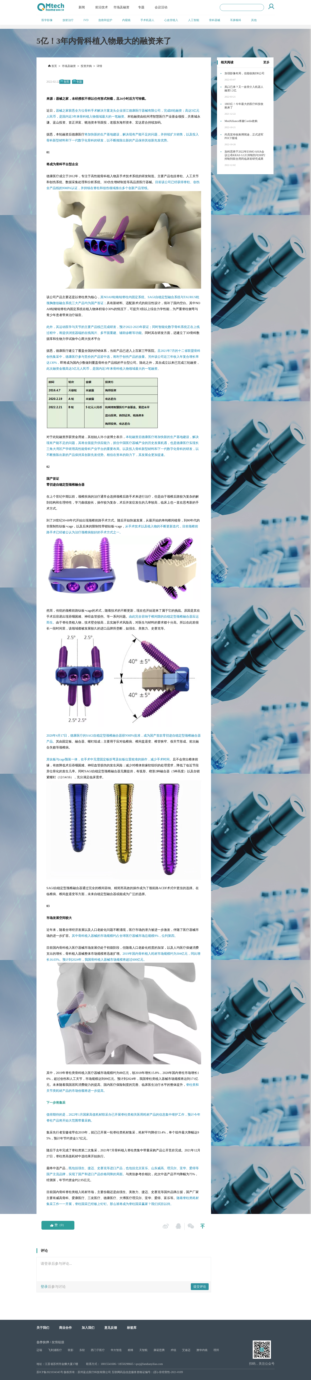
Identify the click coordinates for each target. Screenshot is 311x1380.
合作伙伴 (42, 1342)
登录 (44, 1287)
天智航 (143, 1350)
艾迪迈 (186, 1350)
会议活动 (161, 7)
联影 (70, 1350)
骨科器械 (214, 20)
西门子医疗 (98, 1350)
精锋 (130, 1350)
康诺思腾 (159, 1350)
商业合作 (65, 1327)
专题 (141, 7)
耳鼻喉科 (235, 20)
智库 (66, 81)
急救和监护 (105, 20)
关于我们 (42, 1327)
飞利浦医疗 (55, 1350)
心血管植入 (171, 20)
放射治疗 (68, 20)
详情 (99, 66)
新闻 (82, 7)
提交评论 (199, 1286)
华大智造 (116, 1350)
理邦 (216, 1350)
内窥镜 (126, 20)
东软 (82, 1350)
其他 (254, 20)
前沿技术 (101, 7)
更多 (266, 62)
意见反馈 (110, 1327)
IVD (86, 20)
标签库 (131, 1327)
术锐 (173, 1350)
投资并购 (86, 66)
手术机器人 (147, 20)
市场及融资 (121, 7)
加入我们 (88, 1327)
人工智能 (193, 20)
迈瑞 (39, 1350)
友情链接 (58, 1342)
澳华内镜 (201, 1350)
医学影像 (47, 20)
